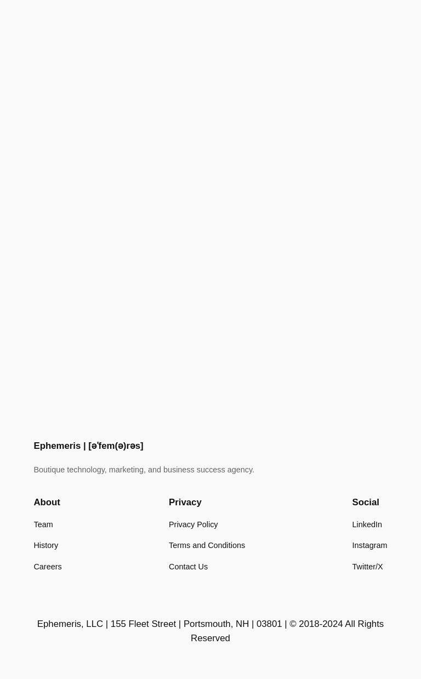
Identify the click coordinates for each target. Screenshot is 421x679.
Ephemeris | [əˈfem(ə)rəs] (88, 446)
